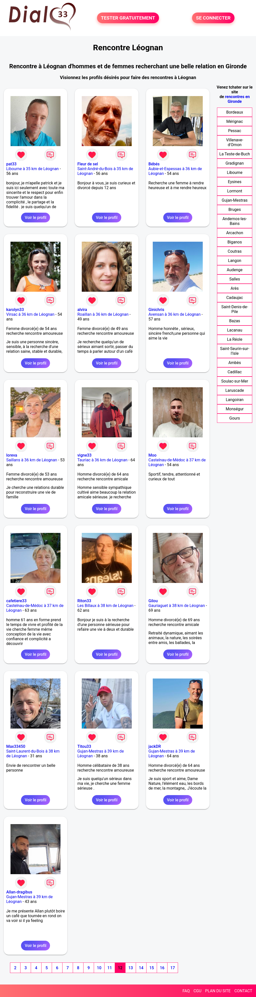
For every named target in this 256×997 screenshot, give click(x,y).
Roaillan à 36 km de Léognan (102, 314)
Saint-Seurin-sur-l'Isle (234, 351)
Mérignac (234, 121)
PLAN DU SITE (218, 990)
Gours (234, 418)
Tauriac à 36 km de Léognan (102, 460)
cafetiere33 (16, 600)
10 (99, 967)
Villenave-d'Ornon (234, 142)
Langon (234, 260)
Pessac (234, 130)
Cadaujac (234, 297)
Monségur (235, 409)
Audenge (234, 269)
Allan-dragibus (19, 892)
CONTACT (243, 990)
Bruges (234, 209)
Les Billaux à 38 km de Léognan (105, 605)
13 (130, 967)
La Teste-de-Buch (234, 154)
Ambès (234, 362)
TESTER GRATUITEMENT (128, 18)
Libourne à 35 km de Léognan (32, 168)
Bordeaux (234, 112)
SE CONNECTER (213, 18)
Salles (234, 279)
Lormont (234, 191)
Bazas (234, 320)
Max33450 (15, 746)
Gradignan (235, 163)
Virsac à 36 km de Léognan (30, 314)
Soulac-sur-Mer (234, 381)
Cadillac (235, 372)
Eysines (235, 181)
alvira (82, 309)
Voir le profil (35, 217)
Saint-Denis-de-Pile (234, 309)
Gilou (153, 600)
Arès (234, 288)
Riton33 (84, 600)
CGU (198, 990)
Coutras (235, 251)
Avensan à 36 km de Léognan (174, 314)
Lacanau (234, 330)
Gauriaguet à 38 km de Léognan (176, 605)
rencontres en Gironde (237, 99)
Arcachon (234, 232)
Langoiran (235, 399)
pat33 (11, 164)
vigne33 (84, 455)
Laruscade (234, 390)
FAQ (186, 990)
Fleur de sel (87, 164)
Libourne (234, 172)
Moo (152, 455)
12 (120, 967)
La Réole (234, 339)
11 (109, 967)
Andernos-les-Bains (234, 221)
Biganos (235, 242)
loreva (11, 455)
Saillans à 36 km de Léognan (31, 460)
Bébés (154, 164)
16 (162, 967)
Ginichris (156, 309)
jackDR (154, 746)
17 (172, 967)
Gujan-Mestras (235, 200)
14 (141, 967)
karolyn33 (15, 309)
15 (151, 967)
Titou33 (84, 746)
